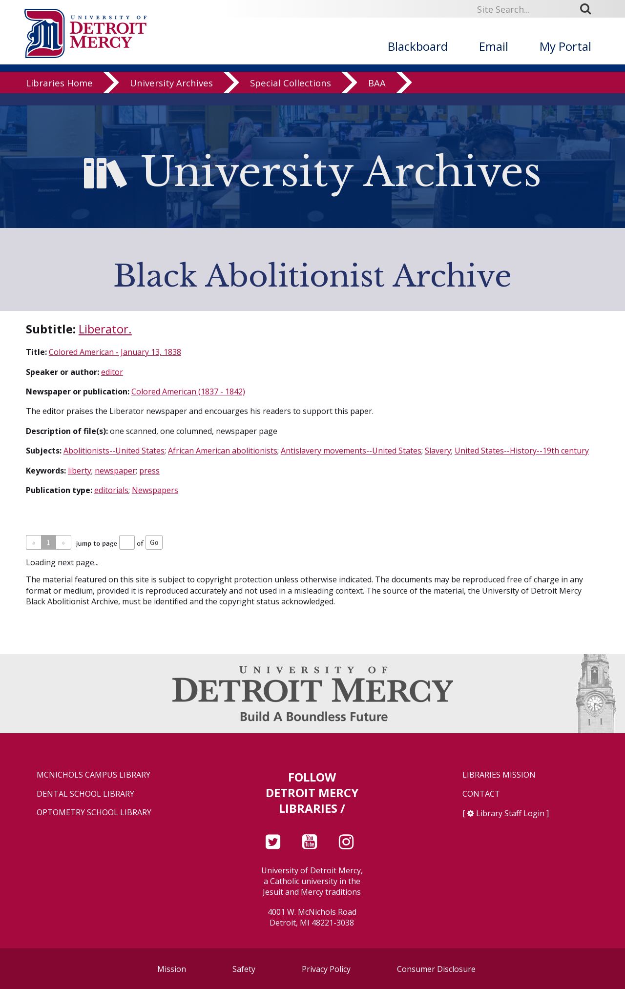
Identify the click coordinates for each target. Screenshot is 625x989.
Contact (481, 794)
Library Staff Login (510, 813)
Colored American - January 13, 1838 (115, 352)
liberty (79, 470)
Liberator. (105, 329)
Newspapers (155, 490)
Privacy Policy (326, 969)
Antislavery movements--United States (351, 450)
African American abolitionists (222, 450)
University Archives (171, 95)
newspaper (115, 470)
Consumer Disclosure (436, 969)
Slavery (438, 450)
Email (493, 46)
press (149, 470)
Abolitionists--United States (114, 450)
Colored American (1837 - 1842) (188, 391)
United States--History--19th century (522, 450)
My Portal (565, 46)
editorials (111, 490)
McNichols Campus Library (93, 775)
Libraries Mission (499, 775)
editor (112, 372)
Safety (243, 969)
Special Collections (290, 95)
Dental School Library (85, 794)
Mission (171, 969)
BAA (377, 95)
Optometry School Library (94, 812)
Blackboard (418, 46)
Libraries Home (59, 95)
